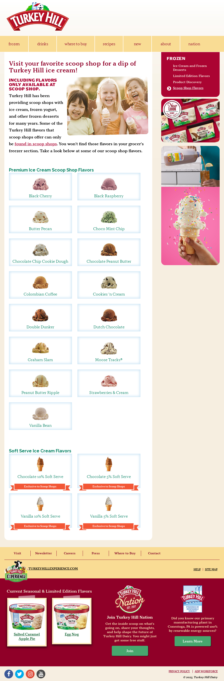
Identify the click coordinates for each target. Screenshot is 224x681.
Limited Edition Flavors (191, 76)
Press (96, 553)
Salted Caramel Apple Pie (26, 634)
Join (129, 651)
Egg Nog (71, 632)
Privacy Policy (179, 671)
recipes (109, 43)
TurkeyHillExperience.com (53, 569)
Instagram (30, 674)
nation (194, 43)
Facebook (8, 674)
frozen (14, 43)
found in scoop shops (36, 143)
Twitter (19, 674)
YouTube (41, 674)
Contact (154, 553)
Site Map (211, 569)
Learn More (193, 641)
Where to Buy (125, 553)
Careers (69, 553)
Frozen (176, 58)
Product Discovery (187, 82)
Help (197, 569)
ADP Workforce (206, 671)
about (166, 43)
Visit (17, 553)
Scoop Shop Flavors (188, 88)
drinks (42, 43)
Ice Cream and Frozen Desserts (190, 68)
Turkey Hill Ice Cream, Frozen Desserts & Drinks (38, 16)
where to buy (76, 43)
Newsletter (43, 553)
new (137, 43)
